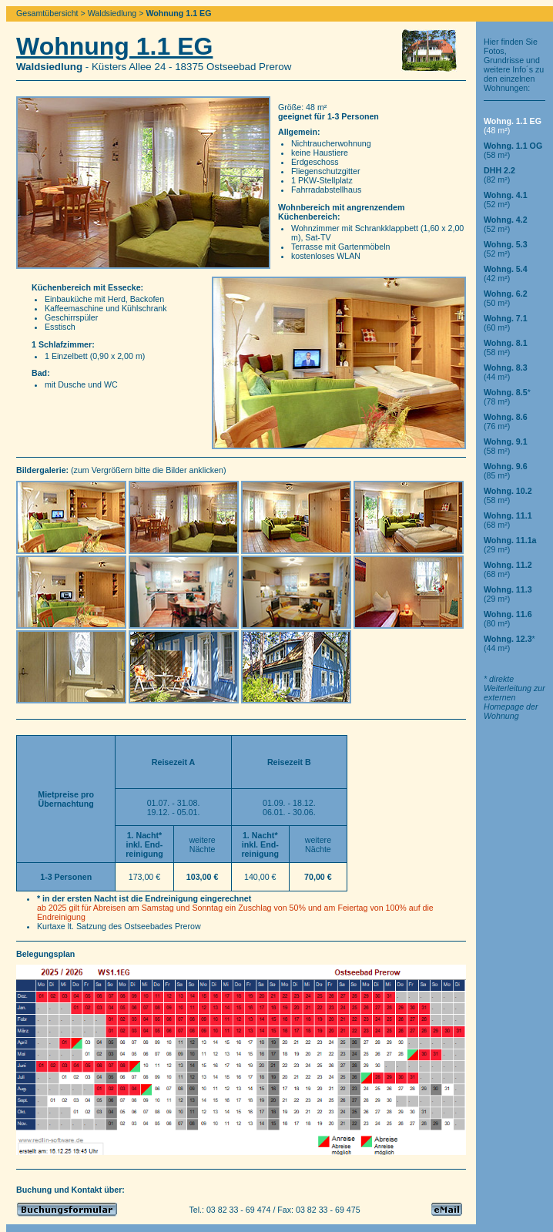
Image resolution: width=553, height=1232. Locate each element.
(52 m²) (506, 199)
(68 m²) (508, 520)
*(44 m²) (509, 643)
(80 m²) (508, 618)
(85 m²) (506, 471)
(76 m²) (506, 421)
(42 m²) (506, 273)
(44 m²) (506, 372)
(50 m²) (506, 298)
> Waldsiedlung (109, 13)
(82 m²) (499, 175)
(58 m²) (506, 347)
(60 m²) (506, 323)
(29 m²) (510, 544)
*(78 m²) (507, 397)
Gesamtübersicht (47, 13)
